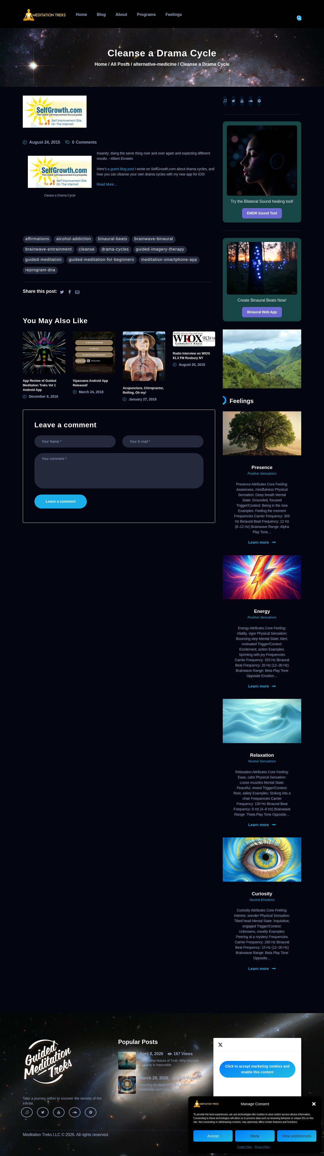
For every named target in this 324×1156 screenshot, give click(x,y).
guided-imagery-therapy (160, 249)
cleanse (87, 249)
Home (101, 64)
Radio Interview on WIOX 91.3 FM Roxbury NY (191, 356)
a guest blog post (121, 169)
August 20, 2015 (192, 365)
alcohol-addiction (73, 239)
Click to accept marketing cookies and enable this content (257, 1069)
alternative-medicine (154, 64)
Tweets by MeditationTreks (257, 1069)
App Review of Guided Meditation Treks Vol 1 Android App (39, 385)
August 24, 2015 (44, 142)
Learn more (258, 542)
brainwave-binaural (153, 239)
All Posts (120, 64)
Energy (262, 611)
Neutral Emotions (262, 900)
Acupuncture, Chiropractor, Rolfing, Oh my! (143, 390)
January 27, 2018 (143, 399)
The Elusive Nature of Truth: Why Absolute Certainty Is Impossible (169, 1063)
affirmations (37, 239)
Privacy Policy (262, 1147)
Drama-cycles (115, 249)
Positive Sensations (262, 473)
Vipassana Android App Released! (90, 383)
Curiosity (262, 893)
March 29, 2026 (153, 1078)
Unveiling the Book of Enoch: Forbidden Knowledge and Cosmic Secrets (167, 1087)
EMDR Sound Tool (262, 213)
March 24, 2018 (91, 392)
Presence (262, 467)
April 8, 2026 (151, 1054)
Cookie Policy (244, 1147)
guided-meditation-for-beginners (101, 259)
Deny (254, 1136)
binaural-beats (112, 239)
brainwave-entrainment (48, 249)
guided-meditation (43, 259)
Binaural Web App (262, 312)
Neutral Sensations (262, 761)
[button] (313, 1103)
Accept (213, 1136)
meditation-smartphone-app (169, 259)
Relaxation (262, 755)
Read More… (107, 184)
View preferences (297, 1136)
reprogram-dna (40, 270)
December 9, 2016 (43, 396)
